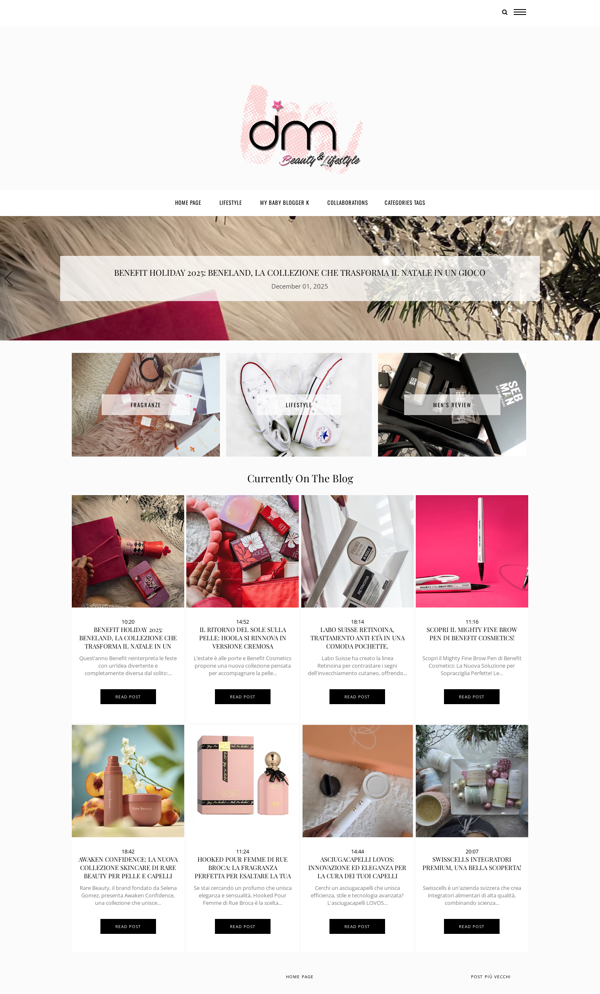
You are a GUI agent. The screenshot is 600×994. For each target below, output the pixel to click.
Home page (188, 202)
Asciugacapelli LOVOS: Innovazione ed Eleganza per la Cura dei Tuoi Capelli (357, 867)
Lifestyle (231, 202)
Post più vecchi (491, 976)
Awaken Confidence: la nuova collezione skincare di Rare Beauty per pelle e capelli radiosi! (128, 871)
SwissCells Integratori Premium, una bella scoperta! (471, 863)
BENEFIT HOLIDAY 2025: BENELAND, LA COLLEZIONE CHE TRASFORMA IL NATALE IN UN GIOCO (299, 272)
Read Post (128, 697)
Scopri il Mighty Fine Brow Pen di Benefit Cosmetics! (472, 633)
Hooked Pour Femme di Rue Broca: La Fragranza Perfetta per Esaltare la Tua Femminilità (243, 871)
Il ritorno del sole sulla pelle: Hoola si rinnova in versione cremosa (242, 637)
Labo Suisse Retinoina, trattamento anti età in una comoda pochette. (357, 637)
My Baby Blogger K (284, 202)
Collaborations (347, 202)
